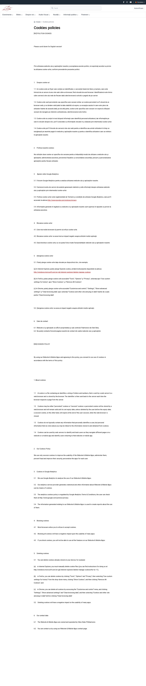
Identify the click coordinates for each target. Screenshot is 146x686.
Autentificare (138, 8)
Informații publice (70, 15)
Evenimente (8, 15)
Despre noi (30, 15)
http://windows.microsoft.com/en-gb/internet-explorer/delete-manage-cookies (62, 272)
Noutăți (56, 15)
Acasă (38, 22)
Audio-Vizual (44, 15)
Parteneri (85, 15)
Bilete (19, 15)
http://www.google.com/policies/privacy (62, 200)
